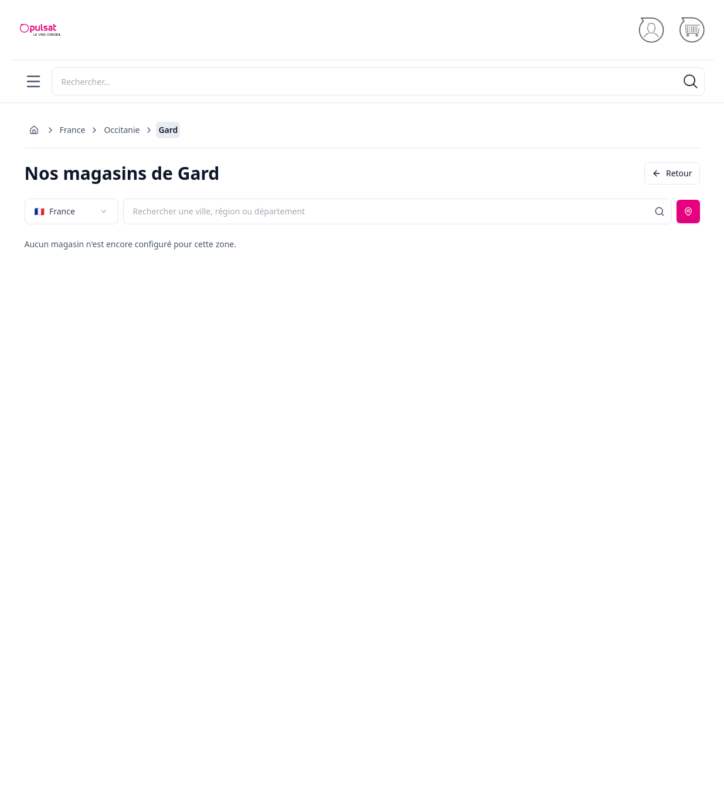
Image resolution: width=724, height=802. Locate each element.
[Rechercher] (378, 81)
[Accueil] (40, 29)
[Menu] (33, 81)
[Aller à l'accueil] (34, 130)
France (73, 129)
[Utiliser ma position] (688, 211)
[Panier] (691, 30)
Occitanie (122, 129)
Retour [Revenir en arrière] (672, 173)
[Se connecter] (651, 30)
